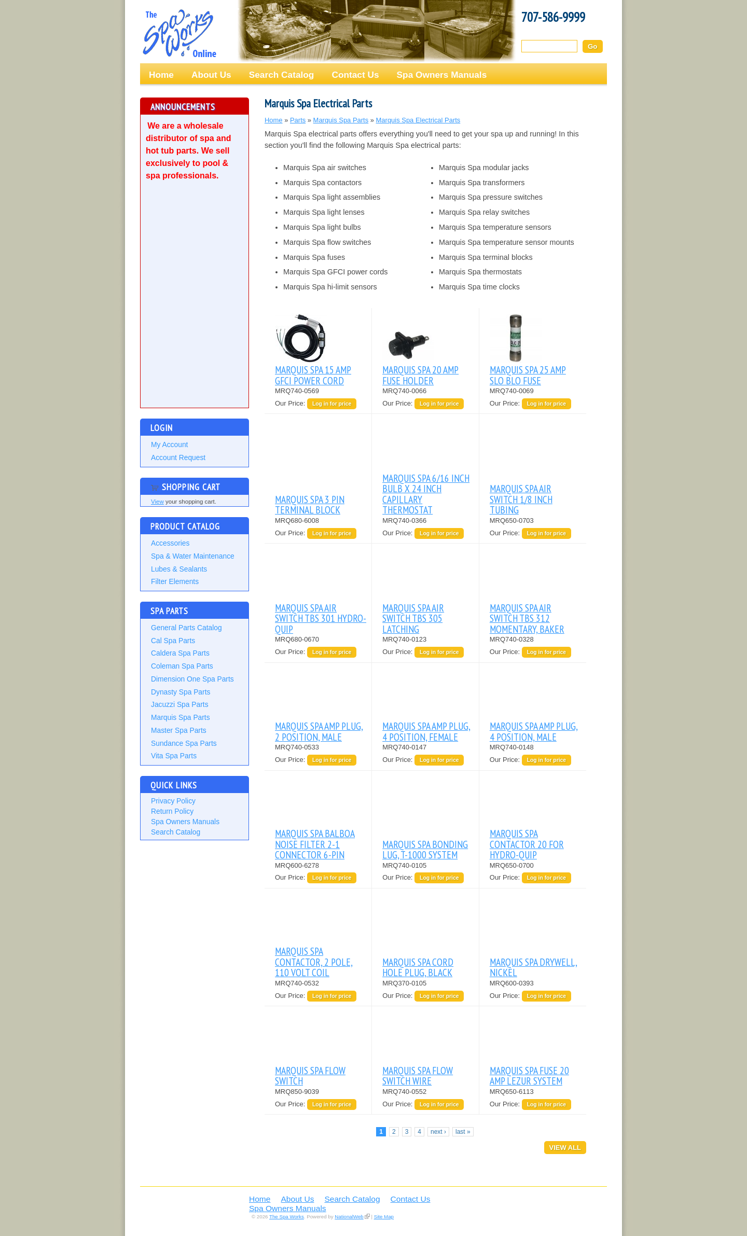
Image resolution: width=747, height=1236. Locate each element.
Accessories (170, 543)
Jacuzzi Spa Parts (180, 704)
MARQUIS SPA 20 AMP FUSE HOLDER (420, 374)
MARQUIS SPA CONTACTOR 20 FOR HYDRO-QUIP (527, 844)
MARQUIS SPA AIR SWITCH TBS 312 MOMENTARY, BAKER (527, 618)
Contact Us (355, 75)
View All (565, 1147)
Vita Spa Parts (174, 756)
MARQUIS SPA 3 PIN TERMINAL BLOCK (309, 504)
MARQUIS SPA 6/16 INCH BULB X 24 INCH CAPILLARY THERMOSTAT (425, 493)
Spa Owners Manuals (442, 75)
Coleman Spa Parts (182, 666)
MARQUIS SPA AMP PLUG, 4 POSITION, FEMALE (426, 731)
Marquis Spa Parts (180, 717)
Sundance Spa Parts (184, 743)
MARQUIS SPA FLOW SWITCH (310, 1075)
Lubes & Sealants (179, 569)
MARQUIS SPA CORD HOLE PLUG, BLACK (417, 967)
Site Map (384, 1216)
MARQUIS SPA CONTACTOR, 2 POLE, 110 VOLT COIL (314, 962)
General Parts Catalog (186, 627)
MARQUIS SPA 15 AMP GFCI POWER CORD (313, 374)
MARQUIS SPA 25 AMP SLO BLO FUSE (528, 374)
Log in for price (331, 404)
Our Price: (291, 403)
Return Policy (172, 811)
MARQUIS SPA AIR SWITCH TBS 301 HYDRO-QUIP (320, 618)
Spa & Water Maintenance (192, 556)
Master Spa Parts (178, 730)
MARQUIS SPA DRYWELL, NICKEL (533, 967)
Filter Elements (175, 581)
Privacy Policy (173, 801)
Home (161, 75)
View (157, 501)
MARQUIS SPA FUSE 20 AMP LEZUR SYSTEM (529, 1075)
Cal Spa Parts (173, 640)
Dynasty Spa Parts (180, 692)
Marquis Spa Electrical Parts (418, 120)
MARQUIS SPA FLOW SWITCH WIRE (417, 1075)
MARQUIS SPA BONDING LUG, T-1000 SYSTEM (425, 849)
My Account (169, 444)
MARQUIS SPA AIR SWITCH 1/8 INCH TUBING (521, 499)
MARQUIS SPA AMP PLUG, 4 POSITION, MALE (534, 731)
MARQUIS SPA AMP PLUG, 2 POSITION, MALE (319, 731)
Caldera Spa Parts (180, 653)
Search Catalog (281, 75)
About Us (211, 75)
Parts (298, 120)
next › (438, 1131)
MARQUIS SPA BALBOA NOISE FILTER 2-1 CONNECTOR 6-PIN (315, 844)
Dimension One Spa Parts (192, 679)
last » (463, 1131)
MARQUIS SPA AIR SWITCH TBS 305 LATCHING (413, 618)
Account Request (178, 457)
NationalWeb (349, 1216)
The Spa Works (179, 33)
